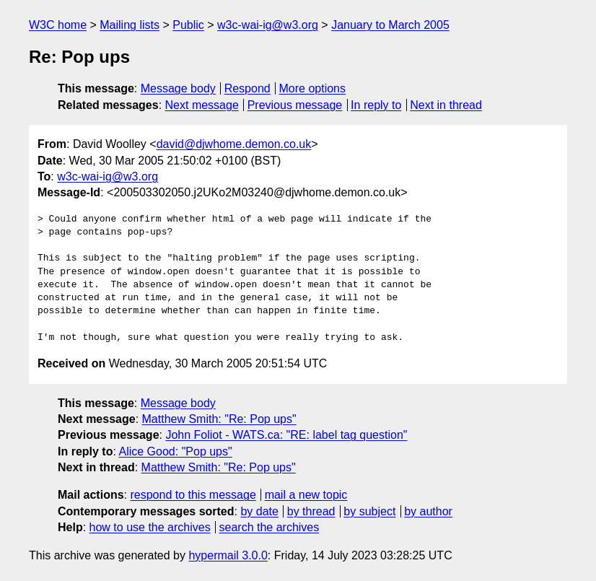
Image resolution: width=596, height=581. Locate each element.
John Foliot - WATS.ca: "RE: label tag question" (286, 435)
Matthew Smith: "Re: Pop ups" (219, 419)
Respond (247, 88)
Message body (178, 88)
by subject (369, 511)
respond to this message (192, 495)
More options (312, 88)
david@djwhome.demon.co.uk (234, 144)
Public (188, 25)
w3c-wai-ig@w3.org (267, 25)
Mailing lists (129, 25)
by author (428, 511)
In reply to (376, 105)
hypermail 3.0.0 (227, 555)
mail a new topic (306, 495)
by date (259, 511)
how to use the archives (150, 527)
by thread (311, 511)
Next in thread (446, 105)
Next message (202, 105)
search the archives (269, 527)
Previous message (295, 105)
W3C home (58, 25)
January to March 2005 (390, 25)
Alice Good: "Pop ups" (175, 451)
